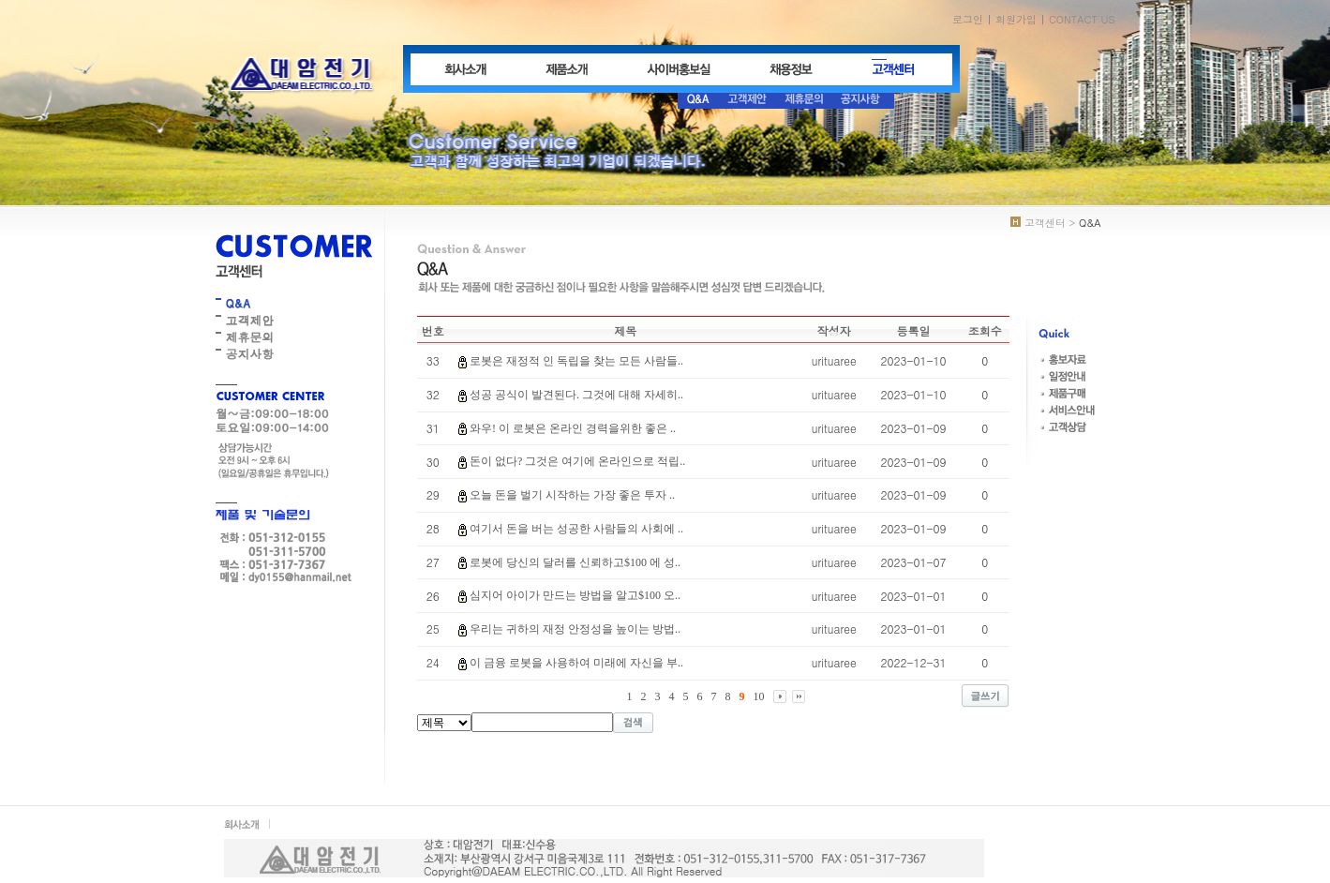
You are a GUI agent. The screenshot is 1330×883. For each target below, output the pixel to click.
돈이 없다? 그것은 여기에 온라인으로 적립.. (577, 461)
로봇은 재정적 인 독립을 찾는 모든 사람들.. (576, 360)
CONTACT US (1082, 19)
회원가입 (1016, 19)
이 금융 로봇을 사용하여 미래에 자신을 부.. (576, 662)
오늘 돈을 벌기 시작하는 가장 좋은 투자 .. (572, 494)
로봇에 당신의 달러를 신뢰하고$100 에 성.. (575, 562)
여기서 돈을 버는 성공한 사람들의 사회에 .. (576, 528)
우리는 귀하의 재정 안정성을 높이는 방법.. (575, 629)
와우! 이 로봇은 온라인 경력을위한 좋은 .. (573, 428)
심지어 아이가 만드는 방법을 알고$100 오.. (575, 595)
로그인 (967, 19)
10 (759, 696)
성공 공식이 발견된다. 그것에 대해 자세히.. (576, 394)
